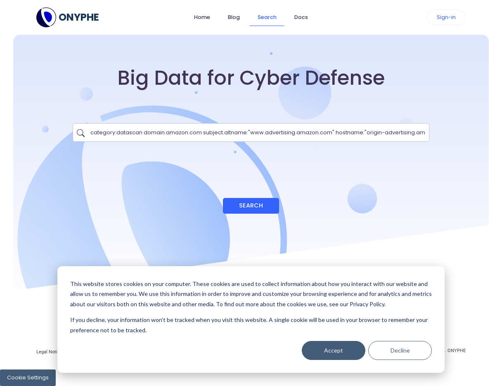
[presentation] (251, 166)
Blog (234, 17)
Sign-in (446, 17)
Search (267, 17)
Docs (301, 17)
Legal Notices (50, 352)
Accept (333, 350)
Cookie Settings (28, 377)
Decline (400, 350)
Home (202, 17)
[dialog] (251, 319)
